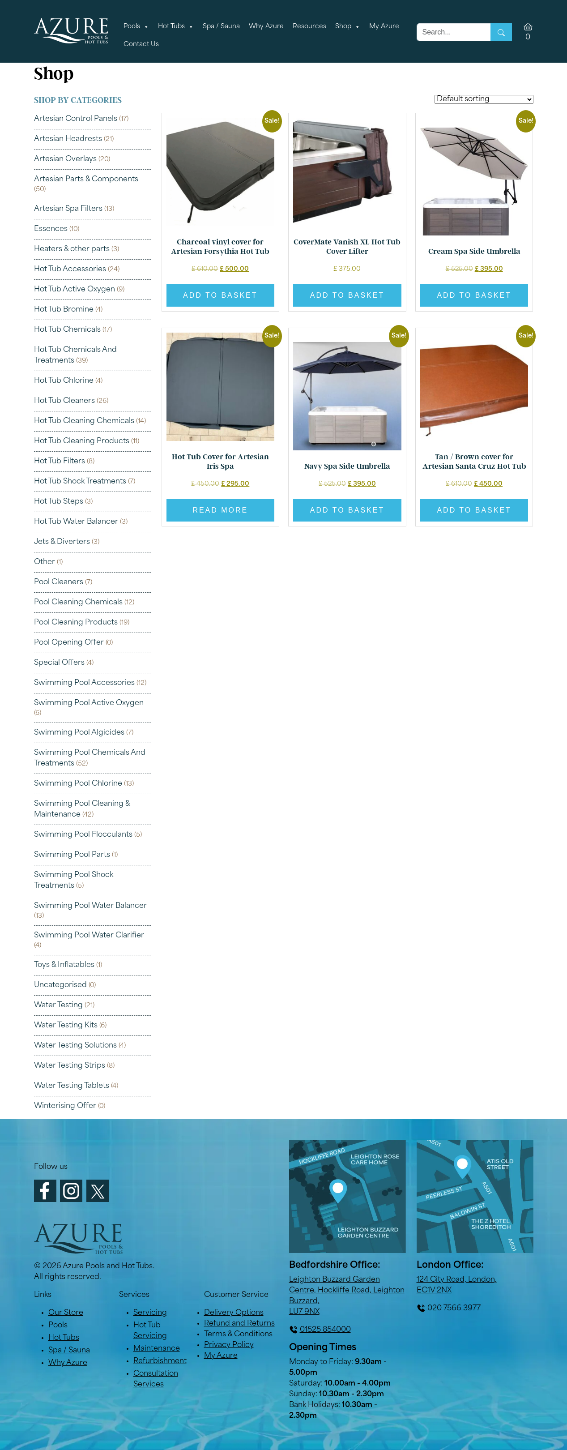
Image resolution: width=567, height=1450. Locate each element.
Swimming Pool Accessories (84, 683)
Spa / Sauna (221, 26)
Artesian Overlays (65, 159)
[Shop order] (484, 99)
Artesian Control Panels (75, 119)
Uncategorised (60, 985)
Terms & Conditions (238, 1334)
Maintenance (156, 1348)
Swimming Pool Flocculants (83, 834)
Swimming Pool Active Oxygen (89, 703)
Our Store (65, 1313)
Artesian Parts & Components (86, 179)
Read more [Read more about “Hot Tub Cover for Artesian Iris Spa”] (220, 510)
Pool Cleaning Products (76, 622)
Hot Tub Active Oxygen (74, 289)
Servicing (150, 1313)
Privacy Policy (229, 1345)
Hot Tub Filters (59, 461)
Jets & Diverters (62, 542)
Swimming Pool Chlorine (78, 783)
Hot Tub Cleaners (64, 401)
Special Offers (59, 663)
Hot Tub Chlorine (64, 381)
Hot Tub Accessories (70, 269)
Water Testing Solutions (75, 1045)
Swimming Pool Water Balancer (90, 906)
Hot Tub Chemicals (67, 330)
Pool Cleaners (58, 582)
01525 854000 (325, 1330)
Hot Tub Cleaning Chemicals (84, 421)
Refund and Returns (239, 1323)
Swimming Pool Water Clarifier (89, 935)
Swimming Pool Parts (72, 855)
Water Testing (58, 1005)
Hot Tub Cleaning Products (81, 441)
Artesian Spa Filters (68, 209)
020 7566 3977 (454, 1308)
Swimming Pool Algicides (79, 732)
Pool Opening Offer (69, 642)
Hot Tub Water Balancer (76, 522)
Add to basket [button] (220, 295)
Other (44, 562)
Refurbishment (160, 1361)
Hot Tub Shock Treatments (80, 481)
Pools (136, 27)
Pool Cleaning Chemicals (78, 602)
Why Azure (266, 26)
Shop (347, 27)
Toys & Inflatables (64, 965)
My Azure (384, 26)
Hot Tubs (176, 27)
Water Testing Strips (69, 1065)
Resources (309, 26)
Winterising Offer (65, 1106)
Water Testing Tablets (71, 1086)
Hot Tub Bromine (64, 309)
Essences (51, 229)
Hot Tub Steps (58, 501)
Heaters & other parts (72, 249)
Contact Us (141, 44)
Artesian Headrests (68, 139)
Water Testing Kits (66, 1025)
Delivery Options (234, 1313)
